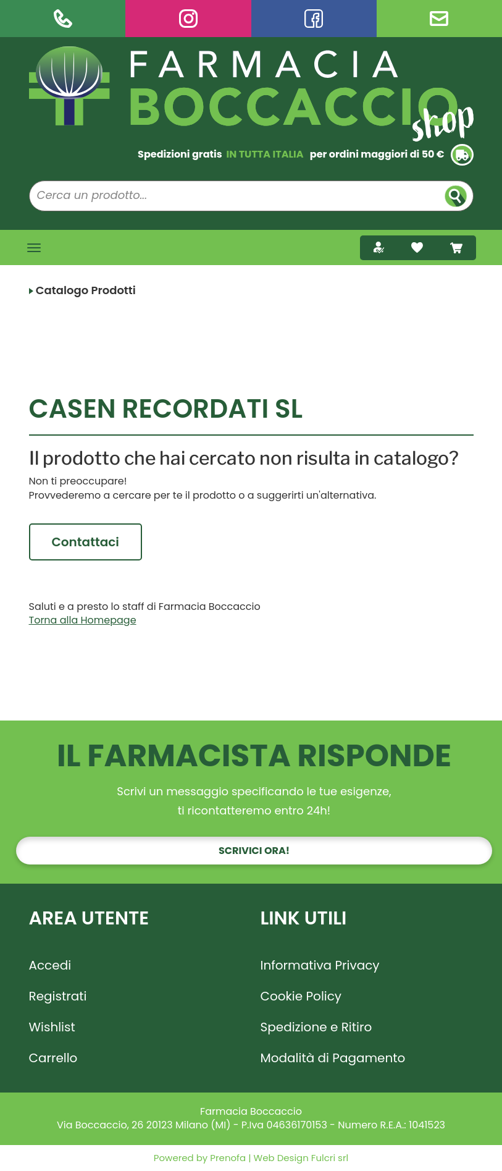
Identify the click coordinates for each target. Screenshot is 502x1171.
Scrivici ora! (254, 850)
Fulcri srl (329, 1157)
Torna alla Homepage (82, 620)
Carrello (53, 1058)
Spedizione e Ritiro (316, 1027)
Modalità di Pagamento (333, 1058)
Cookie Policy (301, 996)
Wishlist (52, 1027)
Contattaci (85, 542)
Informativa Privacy (320, 965)
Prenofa (226, 1157)
